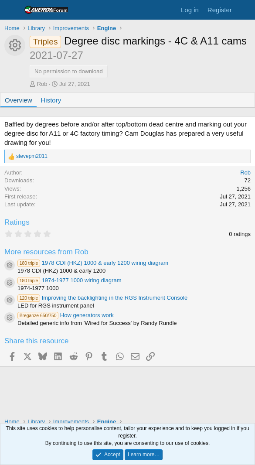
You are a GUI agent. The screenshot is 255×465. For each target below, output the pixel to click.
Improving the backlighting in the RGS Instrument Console (102, 297)
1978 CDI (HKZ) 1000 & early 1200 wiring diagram (92, 263)
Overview (18, 100)
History (51, 100)
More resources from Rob (46, 252)
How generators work (65, 315)
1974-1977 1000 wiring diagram (69, 280)
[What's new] (244, 10)
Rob (42, 84)
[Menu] (12, 10)
